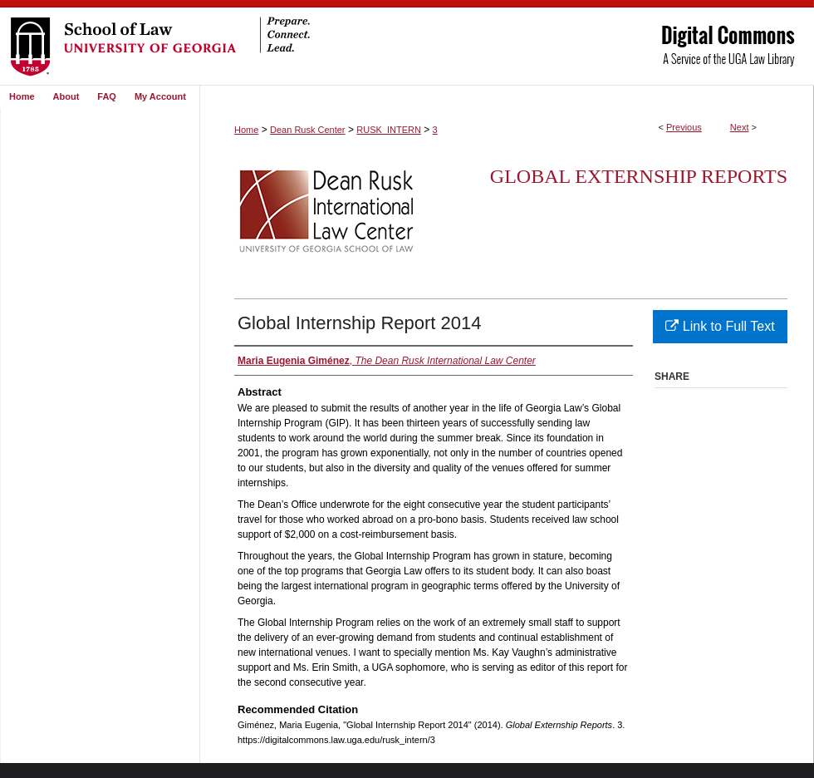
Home (246, 130)
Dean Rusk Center (308, 130)
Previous (684, 127)
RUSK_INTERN (388, 130)
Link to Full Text (719, 326)
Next (739, 127)
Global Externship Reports (638, 176)
